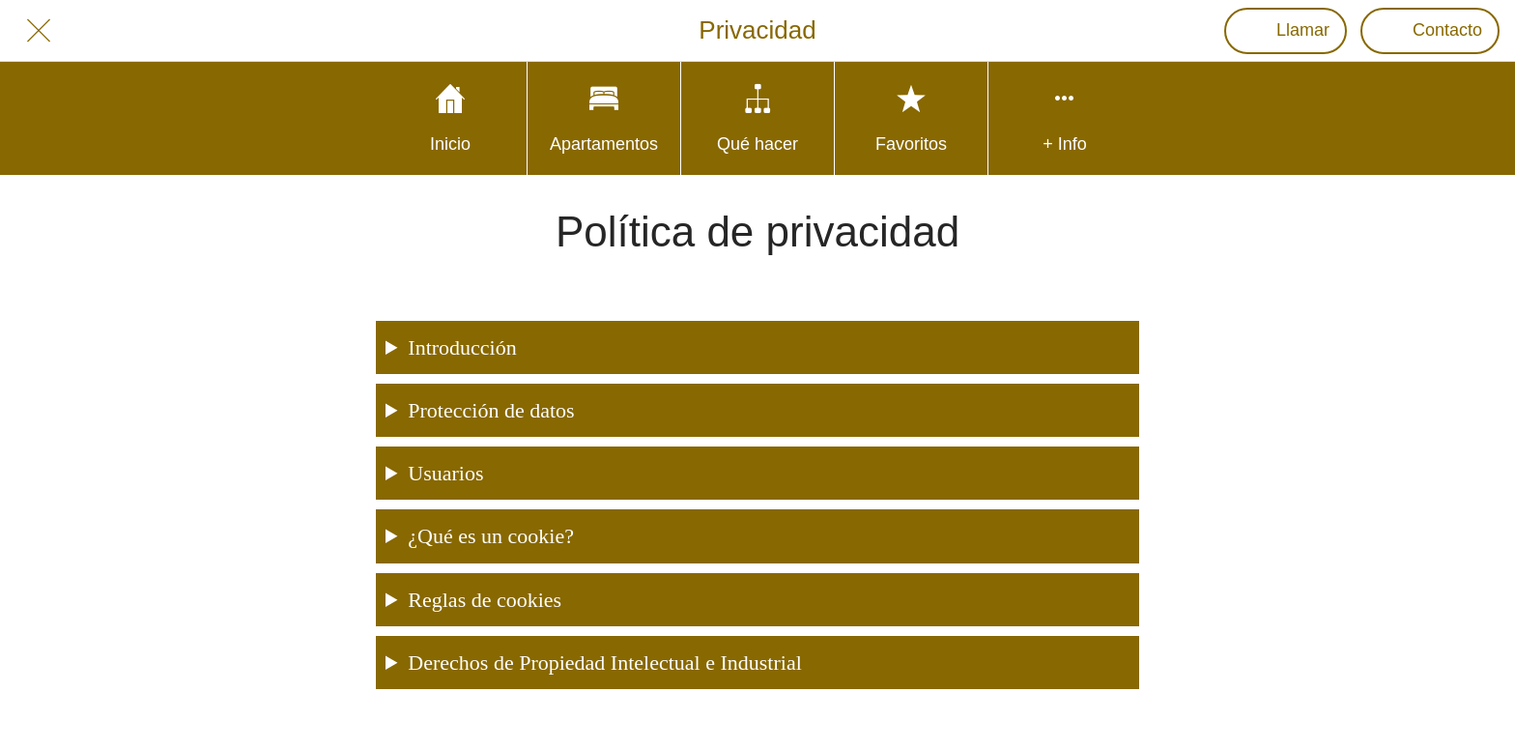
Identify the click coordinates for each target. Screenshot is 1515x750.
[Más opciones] (1064, 118)
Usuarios (445, 473)
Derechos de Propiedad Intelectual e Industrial (604, 662)
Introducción (462, 347)
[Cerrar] (38, 31)
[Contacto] (1430, 31)
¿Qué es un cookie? (491, 536)
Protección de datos (491, 410)
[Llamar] (1285, 31)
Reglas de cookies (484, 600)
